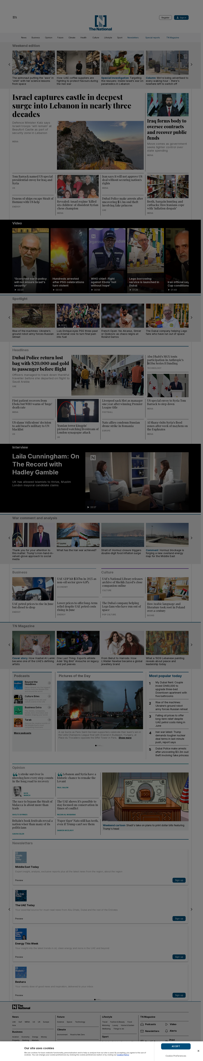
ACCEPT (176, 1046)
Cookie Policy (123, 1055)
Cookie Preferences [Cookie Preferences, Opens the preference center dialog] (176, 1056)
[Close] (198, 1051)
